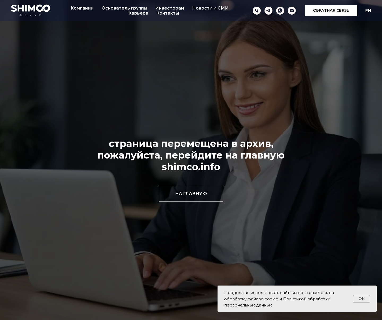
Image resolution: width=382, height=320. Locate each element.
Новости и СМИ (210, 8)
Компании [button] (82, 8)
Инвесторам (169, 8)
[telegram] (268, 11)
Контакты (167, 13)
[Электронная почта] (292, 11)
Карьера (138, 13)
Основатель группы (124, 8)
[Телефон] (257, 11)
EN (368, 10)
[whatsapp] (280, 11)
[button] (331, 10)
